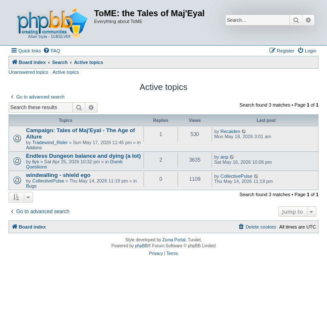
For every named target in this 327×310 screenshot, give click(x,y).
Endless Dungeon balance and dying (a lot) (83, 156)
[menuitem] (51, 51)
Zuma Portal (173, 240)
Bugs (31, 185)
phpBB (141, 245)
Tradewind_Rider (50, 142)
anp (224, 156)
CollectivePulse (48, 180)
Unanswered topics (29, 72)
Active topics (66, 72)
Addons (34, 147)
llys (35, 161)
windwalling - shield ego (58, 175)
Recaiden (230, 131)
